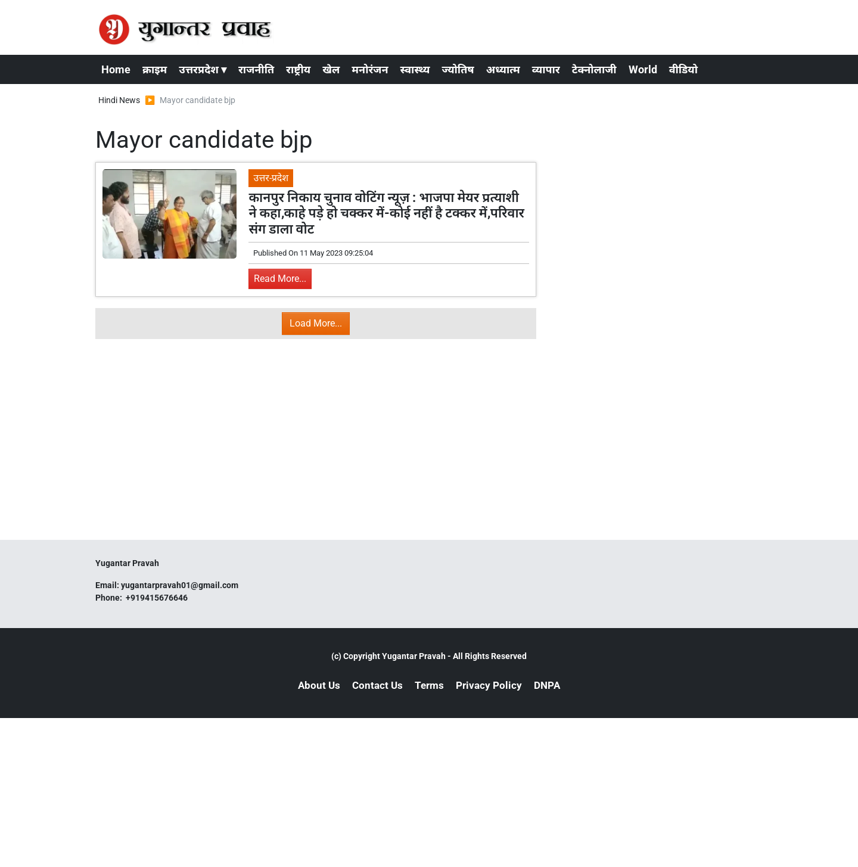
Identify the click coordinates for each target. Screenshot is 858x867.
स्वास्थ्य (415, 69)
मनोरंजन (370, 69)
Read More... (280, 278)
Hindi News (119, 100)
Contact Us (377, 685)
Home (115, 69)
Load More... (316, 323)
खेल (331, 69)
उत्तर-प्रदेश (270, 178)
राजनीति (256, 69)
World (643, 69)
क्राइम (154, 69)
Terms (429, 685)
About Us (319, 685)
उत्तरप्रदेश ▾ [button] (202, 69)
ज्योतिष (458, 69)
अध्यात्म (503, 69)
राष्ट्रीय (298, 69)
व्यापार (546, 69)
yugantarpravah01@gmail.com (179, 585)
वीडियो (683, 69)
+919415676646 (157, 597)
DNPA (547, 685)
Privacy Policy (489, 685)
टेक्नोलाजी (594, 69)
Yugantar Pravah (414, 656)
